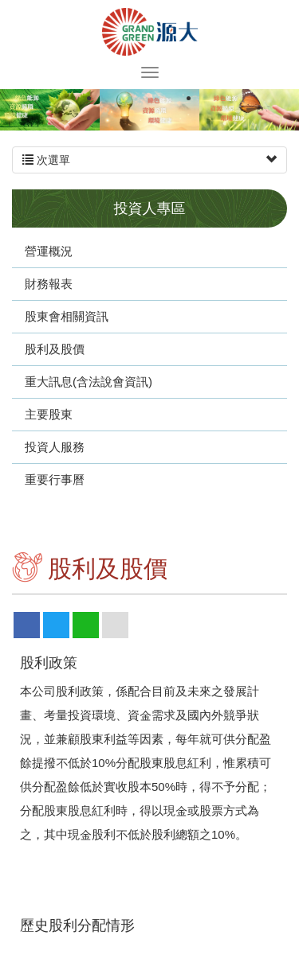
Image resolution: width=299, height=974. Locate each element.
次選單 (149, 160)
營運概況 (49, 251)
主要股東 (49, 414)
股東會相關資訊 (66, 316)
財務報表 (49, 283)
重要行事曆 (55, 479)
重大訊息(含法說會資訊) (88, 381)
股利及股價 (55, 349)
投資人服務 (55, 447)
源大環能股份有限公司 (150, 32)
